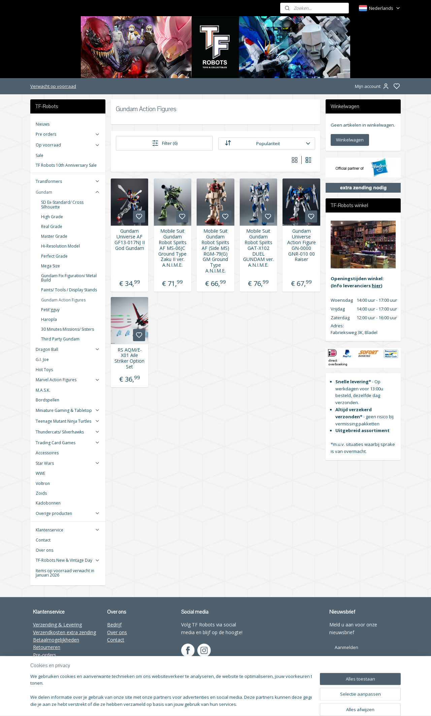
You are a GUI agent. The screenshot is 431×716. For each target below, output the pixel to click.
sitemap (262, 703)
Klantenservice (68, 530)
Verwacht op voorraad (53, 86)
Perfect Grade (54, 256)
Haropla (49, 319)
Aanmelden (346, 647)
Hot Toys (44, 369)
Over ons (44, 550)
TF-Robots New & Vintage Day (68, 560)
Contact (43, 540)
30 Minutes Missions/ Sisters (67, 329)
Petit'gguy (50, 310)
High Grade (52, 217)
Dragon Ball (68, 349)
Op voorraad (68, 145)
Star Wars (68, 463)
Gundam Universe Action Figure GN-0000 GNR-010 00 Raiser (301, 245)
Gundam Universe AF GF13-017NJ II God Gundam (129, 239)
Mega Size (50, 266)
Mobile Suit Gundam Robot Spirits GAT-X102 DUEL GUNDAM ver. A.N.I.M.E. (258, 248)
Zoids (41, 493)
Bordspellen (47, 400)
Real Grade (51, 226)
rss (276, 703)
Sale (39, 155)
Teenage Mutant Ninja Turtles (68, 421)
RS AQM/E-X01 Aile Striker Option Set (129, 358)
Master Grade (54, 236)
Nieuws (42, 124)
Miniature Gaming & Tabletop (68, 410)
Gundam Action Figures (63, 300)
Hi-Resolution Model (60, 246)
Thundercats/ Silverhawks (68, 432)
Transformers (68, 181)
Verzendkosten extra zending (64, 632)
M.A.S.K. (43, 390)
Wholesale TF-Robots (56, 670)
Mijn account (372, 86)
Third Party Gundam (60, 339)
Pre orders (68, 134)
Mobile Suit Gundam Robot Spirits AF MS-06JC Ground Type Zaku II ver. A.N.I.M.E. (172, 248)
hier (376, 286)
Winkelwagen (350, 140)
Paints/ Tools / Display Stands (69, 290)
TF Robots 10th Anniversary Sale (66, 165)
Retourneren (46, 647)
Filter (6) (164, 143)
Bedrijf (114, 624)
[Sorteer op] (266, 143)
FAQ (37, 677)
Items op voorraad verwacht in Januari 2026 (65, 573)
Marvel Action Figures (68, 380)
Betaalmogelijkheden (56, 640)
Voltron (43, 483)
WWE (40, 473)
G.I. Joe (42, 359)
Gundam (68, 192)
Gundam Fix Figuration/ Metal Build (69, 278)
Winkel (40, 662)
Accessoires (47, 453)
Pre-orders (44, 655)
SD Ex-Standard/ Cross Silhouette (62, 204)
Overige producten (68, 513)
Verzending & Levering (57, 624)
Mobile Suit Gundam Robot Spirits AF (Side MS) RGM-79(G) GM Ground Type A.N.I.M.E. (215, 250)
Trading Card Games (68, 443)
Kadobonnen (48, 503)
